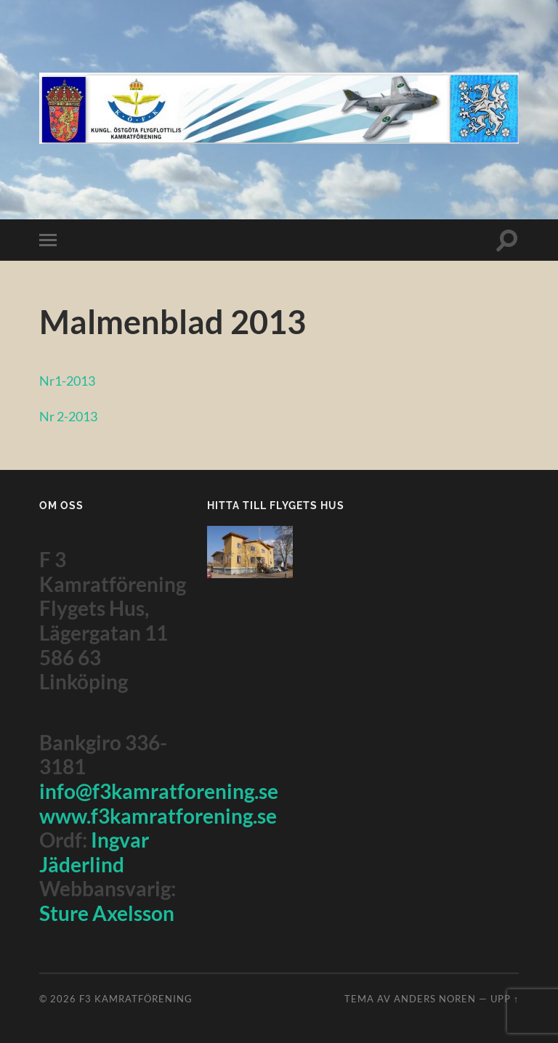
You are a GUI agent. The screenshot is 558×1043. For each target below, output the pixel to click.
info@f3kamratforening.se (158, 791)
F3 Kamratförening (136, 999)
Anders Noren (435, 999)
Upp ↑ (504, 999)
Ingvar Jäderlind (94, 852)
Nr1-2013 (69, 380)
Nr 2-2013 (71, 415)
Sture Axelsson (106, 913)
